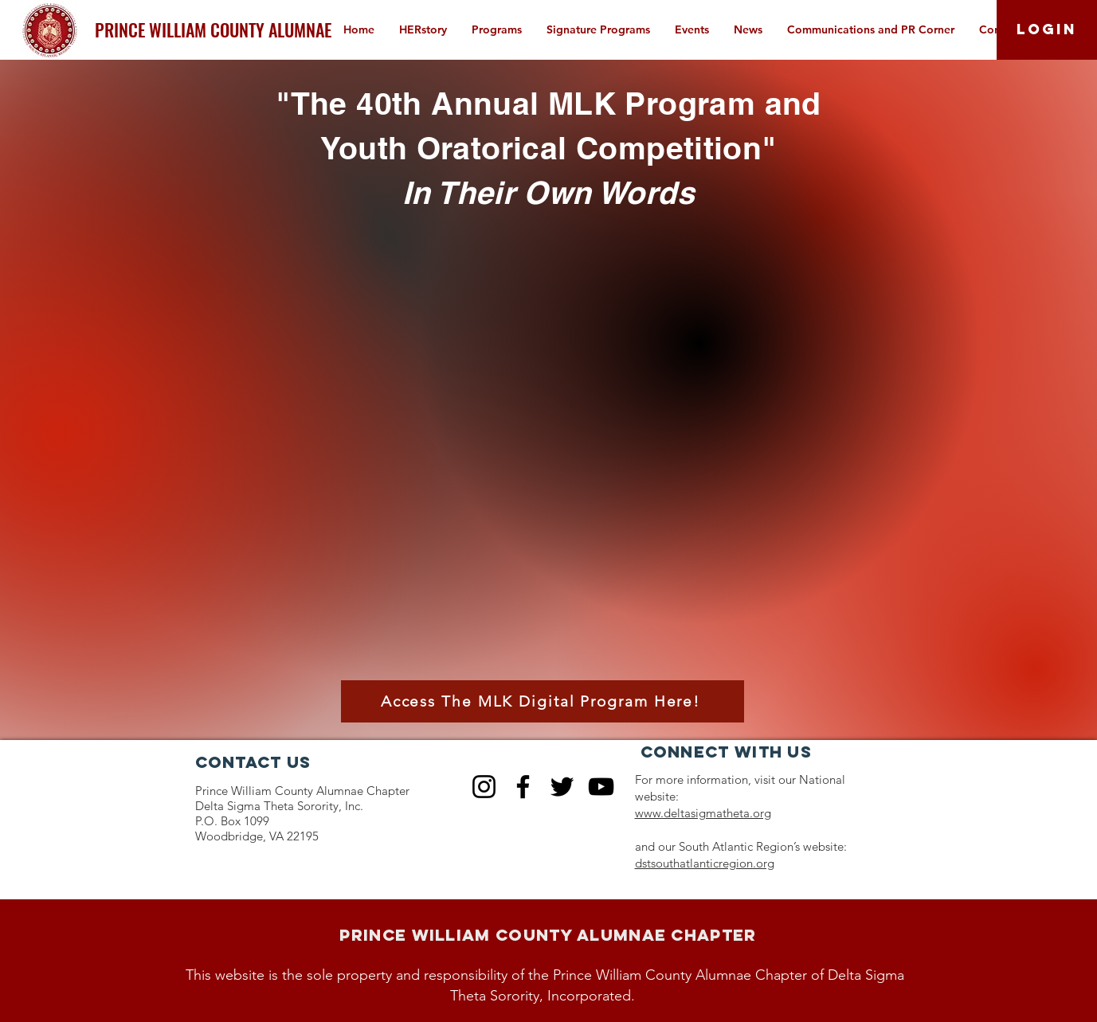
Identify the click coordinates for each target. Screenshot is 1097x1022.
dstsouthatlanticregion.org (704, 863)
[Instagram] (484, 786)
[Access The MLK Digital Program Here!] (542, 701)
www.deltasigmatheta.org (703, 812)
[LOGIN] (1047, 30)
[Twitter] (562, 786)
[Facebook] (523, 786)
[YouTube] (601, 786)
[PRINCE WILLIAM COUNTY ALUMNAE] (213, 29)
